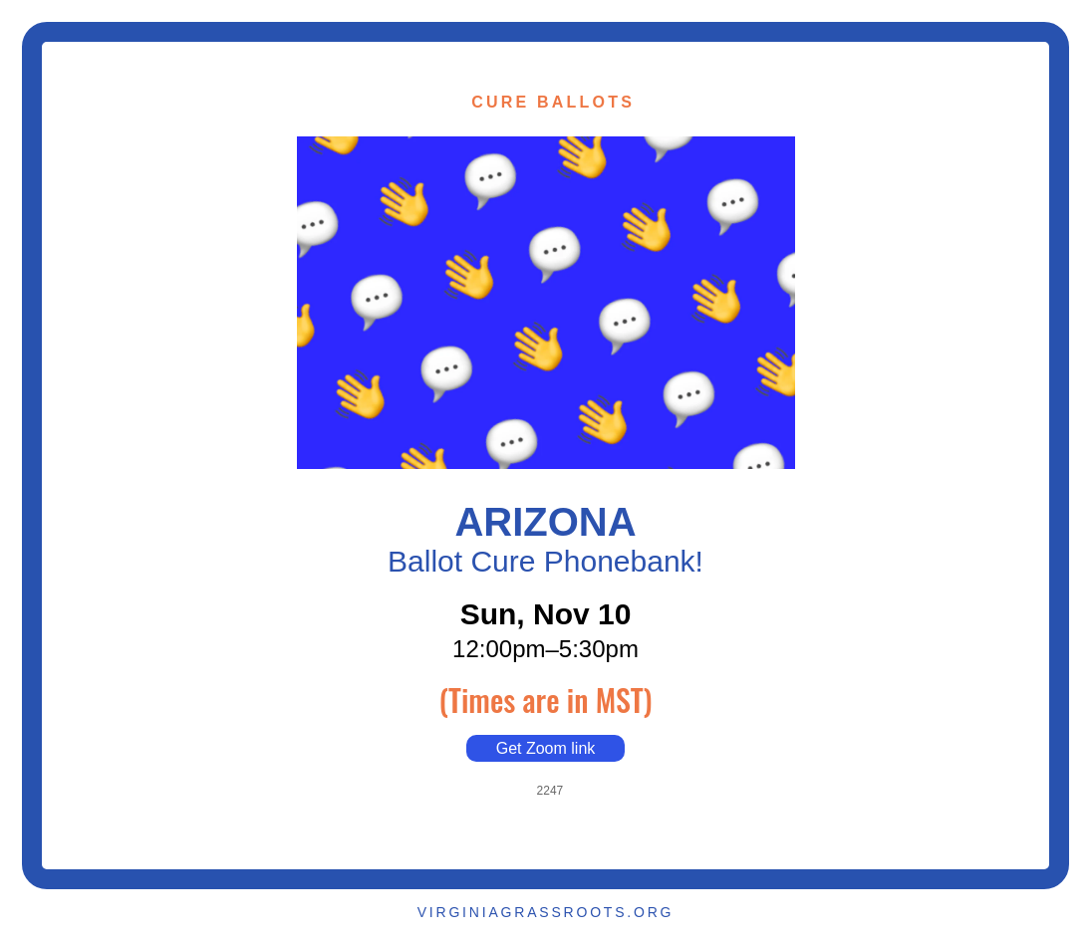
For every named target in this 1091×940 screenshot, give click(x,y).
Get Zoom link (546, 748)
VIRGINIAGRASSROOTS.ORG (546, 912)
